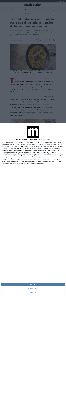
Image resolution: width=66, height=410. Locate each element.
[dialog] (33, 266)
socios (15, 142)
